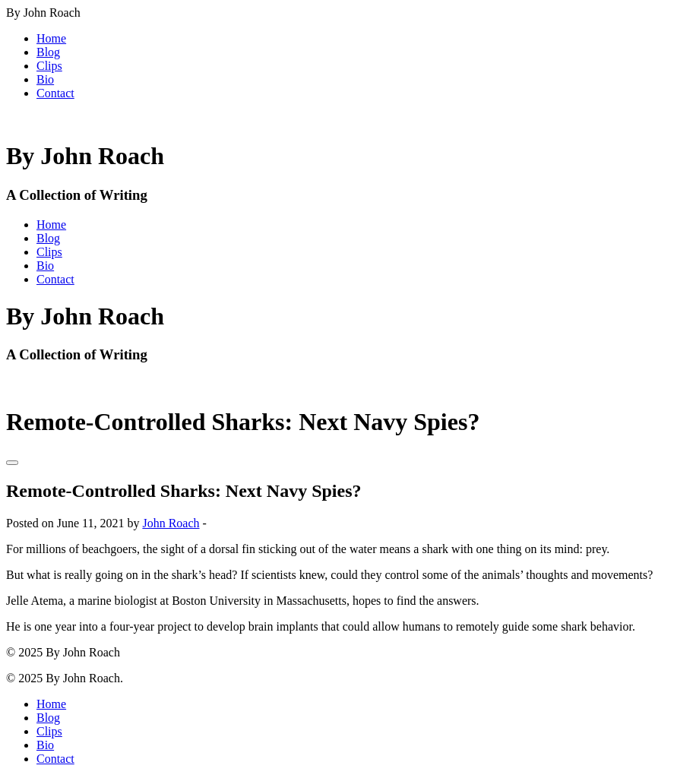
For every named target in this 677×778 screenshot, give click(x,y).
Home (51, 38)
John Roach (170, 523)
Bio (45, 79)
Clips (49, 65)
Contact (55, 93)
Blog (48, 52)
